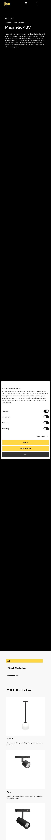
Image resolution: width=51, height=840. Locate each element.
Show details (40, 436)
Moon (10, 738)
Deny (25, 454)
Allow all (25, 442)
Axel (9, 792)
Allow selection (25, 448)
